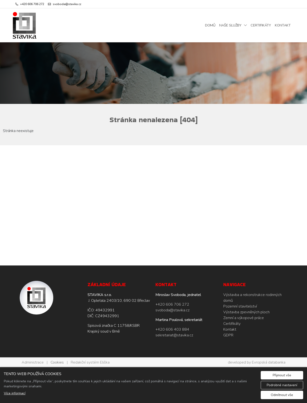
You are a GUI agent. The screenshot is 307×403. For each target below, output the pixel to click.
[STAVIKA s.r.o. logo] (24, 25)
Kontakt (283, 25)
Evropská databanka (268, 362)
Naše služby (230, 25)
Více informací (14, 393)
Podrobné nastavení (282, 385)
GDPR (228, 335)
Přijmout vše (282, 375)
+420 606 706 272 (172, 304)
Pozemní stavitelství (240, 306)
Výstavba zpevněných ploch (246, 312)
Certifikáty (261, 25)
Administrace (33, 362)
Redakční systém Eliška (90, 362)
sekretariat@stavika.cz (174, 335)
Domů (210, 25)
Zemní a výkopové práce (243, 318)
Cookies (57, 362)
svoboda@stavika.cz (172, 310)
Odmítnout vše (282, 395)
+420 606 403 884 (172, 329)
